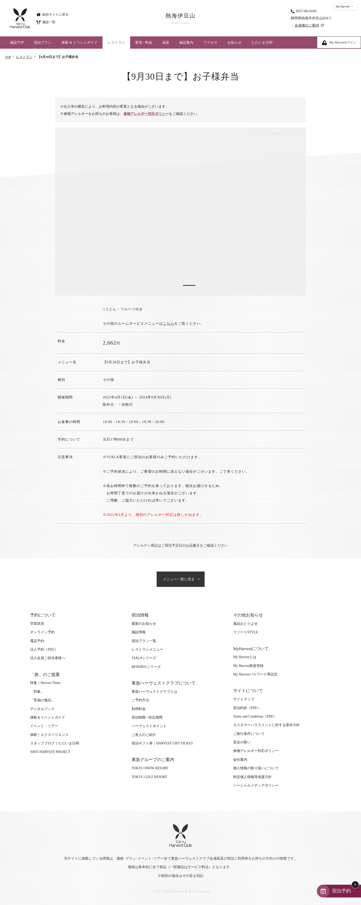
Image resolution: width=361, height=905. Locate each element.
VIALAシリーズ (144, 658)
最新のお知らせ (144, 623)
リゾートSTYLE (245, 632)
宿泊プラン (42, 42)
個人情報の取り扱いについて (256, 768)
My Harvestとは (244, 657)
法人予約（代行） (44, 649)
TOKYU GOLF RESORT (149, 777)
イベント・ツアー (44, 726)
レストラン (116, 42)
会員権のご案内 (307, 25)
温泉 (165, 42)
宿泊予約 (341, 890)
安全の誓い (242, 742)
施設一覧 (45, 22)
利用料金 (139, 709)
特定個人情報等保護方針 (252, 777)
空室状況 (37, 623)
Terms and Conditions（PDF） (255, 716)
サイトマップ (243, 699)
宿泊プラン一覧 (144, 641)
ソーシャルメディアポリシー (256, 785)
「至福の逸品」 (42, 700)
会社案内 (240, 759)
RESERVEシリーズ (146, 667)
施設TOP (17, 42)
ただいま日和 (262, 42)
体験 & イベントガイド (79, 42)
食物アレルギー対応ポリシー (146, 114)
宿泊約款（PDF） (246, 708)
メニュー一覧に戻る (179, 579)
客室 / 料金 (143, 42)
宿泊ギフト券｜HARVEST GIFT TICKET (162, 743)
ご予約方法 (140, 700)
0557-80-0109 (306, 11)
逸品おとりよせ (245, 623)
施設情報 (139, 632)
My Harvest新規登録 (248, 666)
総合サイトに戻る (52, 14)
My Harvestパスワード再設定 (255, 674)
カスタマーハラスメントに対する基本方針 (266, 725)
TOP (8, 57)
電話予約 (37, 641)
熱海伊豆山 (180, 18)
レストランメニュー (147, 649)
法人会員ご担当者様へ (47, 658)
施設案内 (186, 42)
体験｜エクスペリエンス (49, 735)
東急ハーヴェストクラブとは (154, 691)
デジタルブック (42, 709)
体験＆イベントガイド (47, 717)
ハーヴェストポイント (149, 726)
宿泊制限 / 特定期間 (147, 717)
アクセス (210, 42)
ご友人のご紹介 (144, 735)
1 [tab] (171, 285)
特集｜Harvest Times (45, 683)
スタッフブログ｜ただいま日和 (54, 743)
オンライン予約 (42, 632)
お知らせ (234, 42)
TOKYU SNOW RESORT (150, 768)
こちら (168, 323)
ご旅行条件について (249, 734)
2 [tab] (189, 285)
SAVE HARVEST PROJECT (50, 752)
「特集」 (37, 691)
